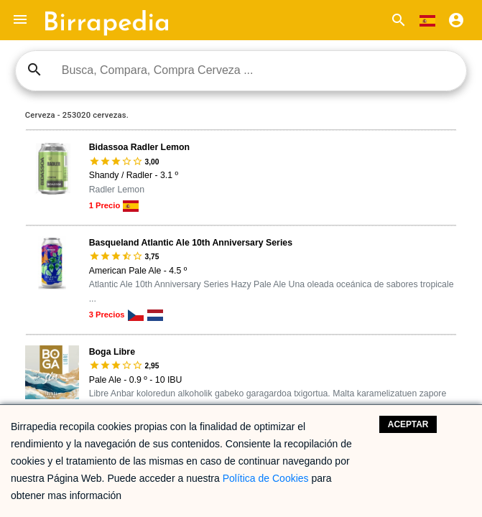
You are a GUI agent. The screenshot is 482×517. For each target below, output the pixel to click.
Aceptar (408, 424)
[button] (20, 20)
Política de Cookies (266, 478)
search (34, 69)
